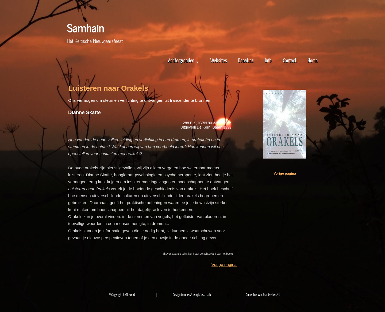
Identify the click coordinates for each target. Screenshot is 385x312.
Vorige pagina (224, 264)
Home (313, 60)
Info (268, 60)
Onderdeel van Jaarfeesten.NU (263, 295)
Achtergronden (183, 60)
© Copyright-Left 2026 (122, 295)
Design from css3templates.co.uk (192, 295)
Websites (218, 60)
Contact (290, 60)
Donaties (246, 60)
